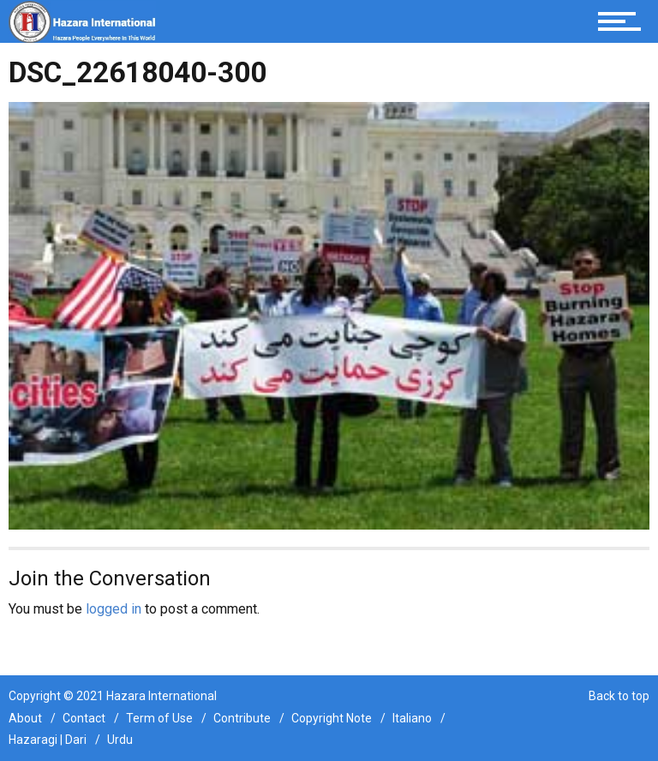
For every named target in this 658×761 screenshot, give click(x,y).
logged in (113, 609)
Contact (84, 718)
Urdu (120, 739)
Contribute (242, 718)
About (25, 718)
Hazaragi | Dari (48, 739)
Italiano (412, 718)
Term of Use (159, 718)
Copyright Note (331, 718)
